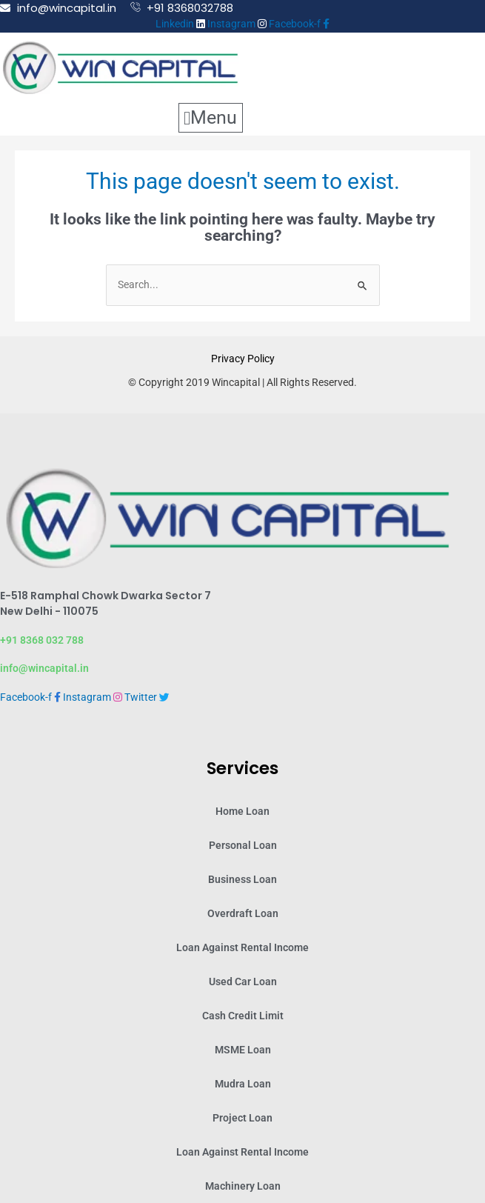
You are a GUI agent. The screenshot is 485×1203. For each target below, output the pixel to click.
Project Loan (242, 1118)
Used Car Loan (243, 981)
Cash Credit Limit (243, 1016)
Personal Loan (243, 845)
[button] (210, 118)
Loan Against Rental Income (242, 947)
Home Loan (242, 811)
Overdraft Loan (242, 913)
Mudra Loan (243, 1084)
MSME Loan (243, 1050)
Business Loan (242, 879)
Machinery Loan (243, 1186)
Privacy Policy (243, 358)
